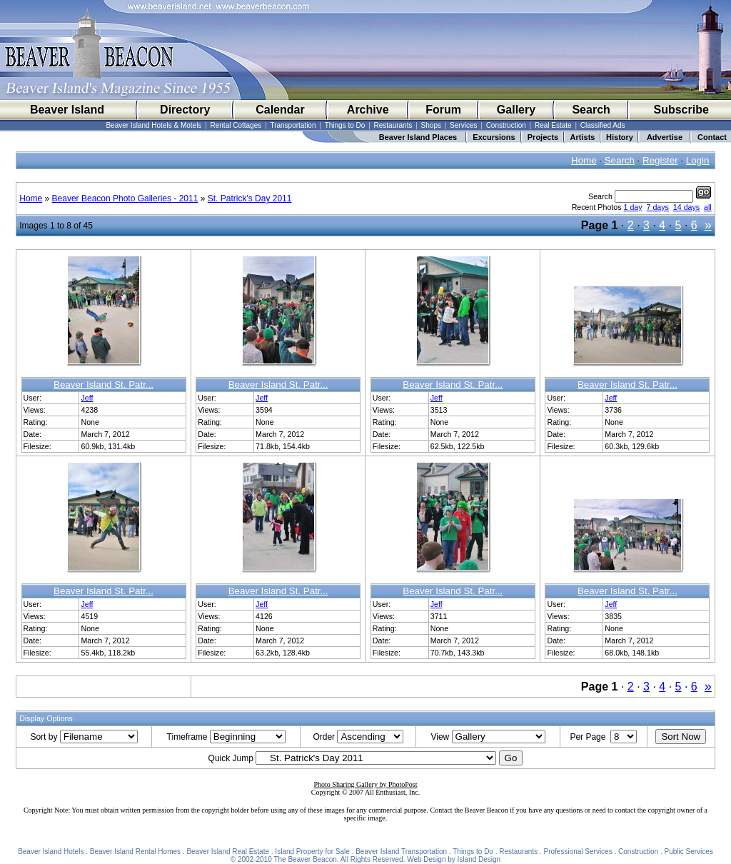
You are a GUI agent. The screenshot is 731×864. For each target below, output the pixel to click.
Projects (543, 137)
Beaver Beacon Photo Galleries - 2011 (125, 199)
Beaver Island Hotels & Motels (153, 125)
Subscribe (680, 110)
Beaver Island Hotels (51, 851)
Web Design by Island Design (453, 859)
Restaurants (393, 125)
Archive (368, 110)
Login (698, 160)
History (619, 137)
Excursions (494, 137)
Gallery (516, 110)
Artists (582, 137)
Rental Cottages (236, 125)
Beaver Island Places (418, 137)
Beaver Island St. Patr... (103, 384)
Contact (712, 137)
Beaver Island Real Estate (227, 851)
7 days (658, 207)
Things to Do (345, 125)
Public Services (689, 851)
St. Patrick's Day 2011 (250, 199)
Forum (443, 110)
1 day (633, 207)
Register (660, 160)
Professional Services (578, 851)
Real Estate (553, 125)
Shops (431, 125)
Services (463, 125)
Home (584, 160)
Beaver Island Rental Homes (135, 851)
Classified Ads (602, 125)
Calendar (280, 110)
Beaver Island (67, 110)
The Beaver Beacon (304, 859)
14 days (686, 207)
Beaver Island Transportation (401, 851)
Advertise (664, 137)
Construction (506, 125)
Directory (185, 110)
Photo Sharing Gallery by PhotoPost (365, 784)
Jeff (87, 397)
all (708, 207)
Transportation (293, 125)
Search (591, 110)
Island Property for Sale (312, 851)
